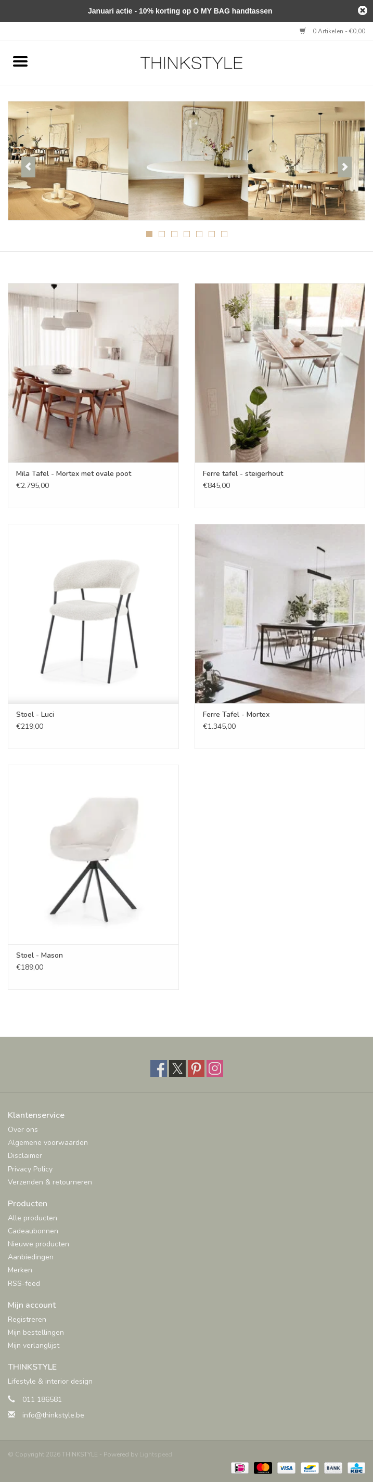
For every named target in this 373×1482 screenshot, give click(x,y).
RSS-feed (24, 1283)
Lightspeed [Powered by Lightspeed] (155, 1454)
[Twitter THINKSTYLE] (177, 1068)
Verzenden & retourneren (50, 1182)
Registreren (27, 1319)
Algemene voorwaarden (48, 1143)
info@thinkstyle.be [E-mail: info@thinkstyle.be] (53, 1415)
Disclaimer (25, 1156)
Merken (20, 1270)
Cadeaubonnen (33, 1231)
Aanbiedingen (31, 1257)
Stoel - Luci (35, 714)
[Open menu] (20, 60)
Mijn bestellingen (36, 1332)
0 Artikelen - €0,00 (332, 31)
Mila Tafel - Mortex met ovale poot (73, 474)
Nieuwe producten (38, 1244)
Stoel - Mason (39, 955)
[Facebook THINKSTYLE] (158, 1068)
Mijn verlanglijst (33, 1345)
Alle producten (32, 1218)
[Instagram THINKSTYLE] (215, 1068)
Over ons (23, 1130)
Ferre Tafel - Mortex (236, 714)
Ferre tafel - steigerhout (243, 474)
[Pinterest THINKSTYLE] (196, 1068)
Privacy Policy (30, 1169)
